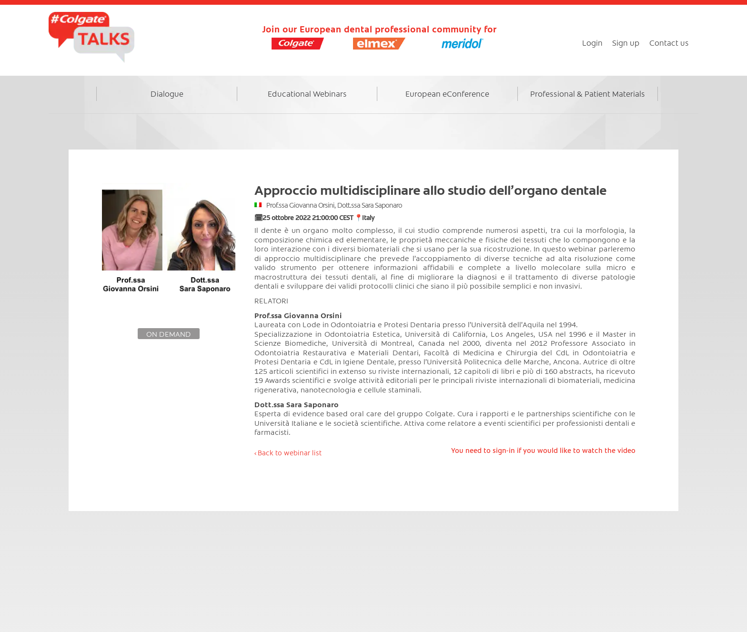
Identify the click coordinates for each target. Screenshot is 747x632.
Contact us (669, 42)
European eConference (447, 93)
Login (592, 42)
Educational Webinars (307, 93)
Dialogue (167, 93)
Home (81, 103)
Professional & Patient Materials (587, 93)
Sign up (626, 42)
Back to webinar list (290, 452)
